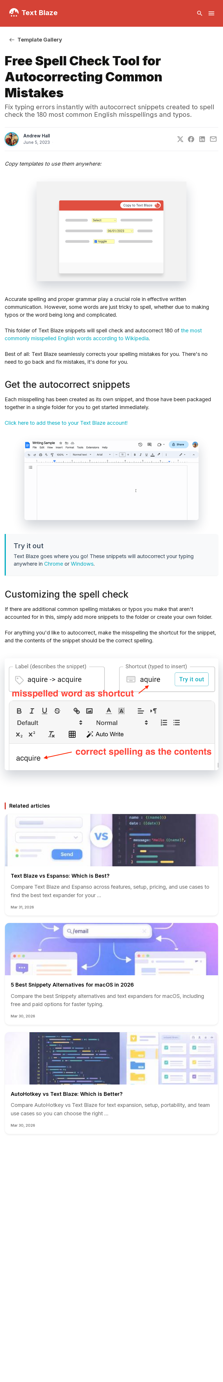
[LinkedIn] (202, 139)
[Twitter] (180, 139)
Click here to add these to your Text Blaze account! (66, 423)
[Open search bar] (200, 13)
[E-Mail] (213, 139)
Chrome (53, 564)
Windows (82, 564)
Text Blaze (39, 12)
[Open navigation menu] (211, 13)
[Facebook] (191, 139)
